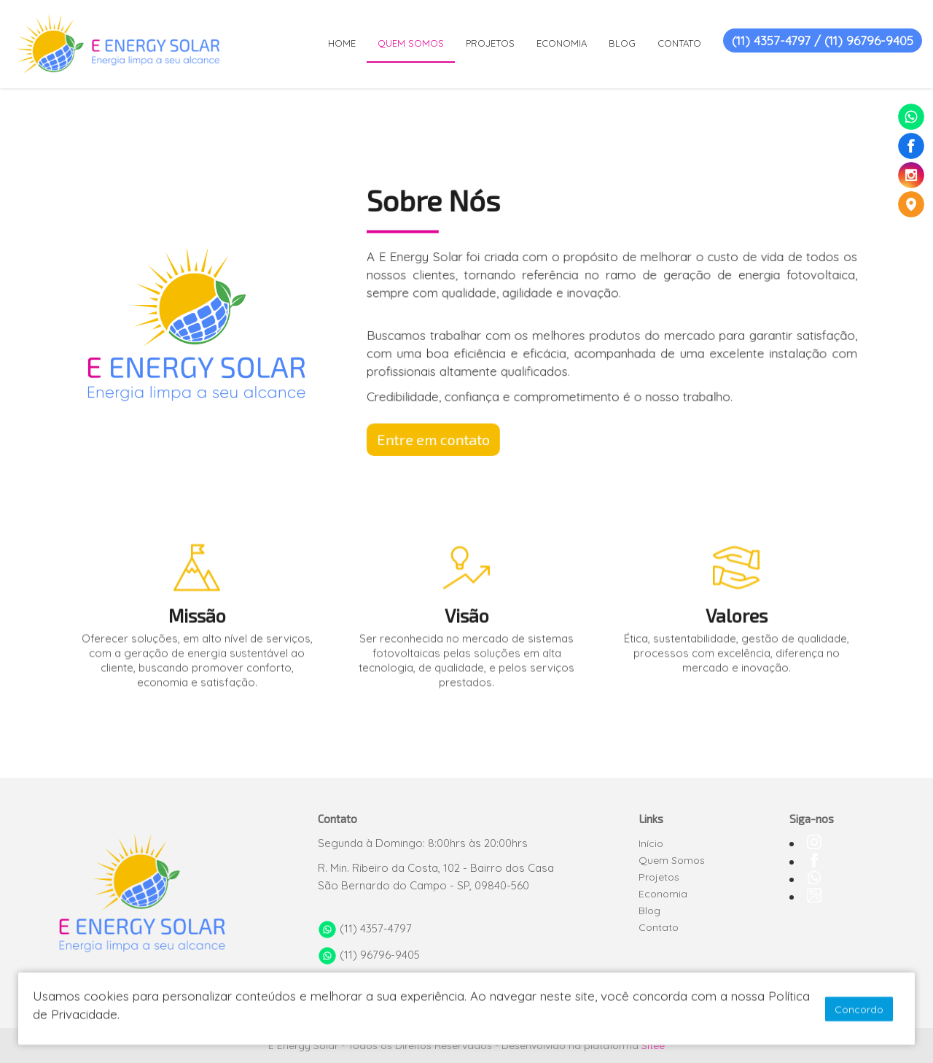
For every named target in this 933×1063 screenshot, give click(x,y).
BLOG (622, 43)
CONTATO (679, 43)
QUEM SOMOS (411, 43)
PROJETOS (490, 43)
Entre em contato (442, 434)
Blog (649, 910)
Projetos (659, 877)
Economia (663, 893)
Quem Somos (672, 860)
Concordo (859, 1010)
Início (651, 843)
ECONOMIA (561, 43)
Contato (659, 927)
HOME (342, 43)
